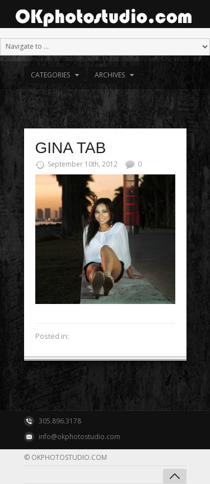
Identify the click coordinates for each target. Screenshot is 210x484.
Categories (50, 75)
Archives (110, 75)
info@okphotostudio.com (79, 436)
